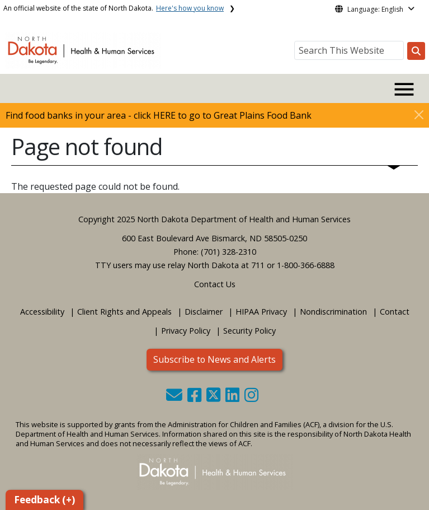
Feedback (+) (44, 499)
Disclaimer (204, 311)
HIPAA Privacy (261, 311)
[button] (175, 397)
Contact (394, 311)
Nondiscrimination (333, 311)
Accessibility (42, 311)
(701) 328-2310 (228, 251)
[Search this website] (416, 51)
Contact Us (214, 284)
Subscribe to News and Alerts (214, 359)
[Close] (419, 114)
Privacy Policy (185, 330)
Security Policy (249, 330)
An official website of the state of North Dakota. (113, 8)
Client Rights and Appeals (124, 311)
